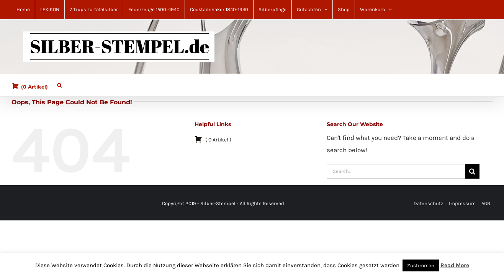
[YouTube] (32, 203)
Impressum (462, 203)
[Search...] (396, 171)
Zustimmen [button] (420, 265)
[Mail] (27, 203)
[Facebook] (18, 203)
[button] (55, 83)
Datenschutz (428, 203)
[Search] (472, 171)
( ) (29, 86)
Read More (454, 265)
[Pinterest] (23, 203)
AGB (485, 203)
